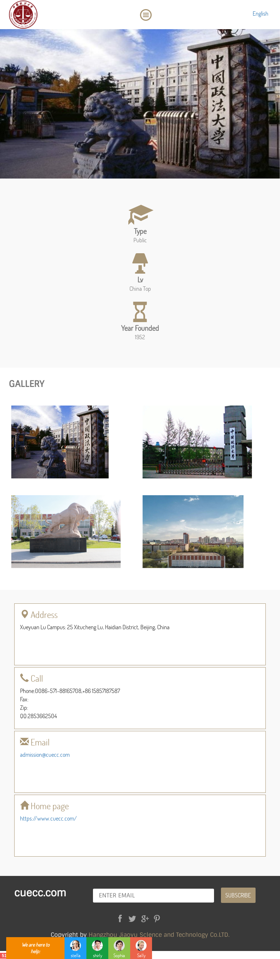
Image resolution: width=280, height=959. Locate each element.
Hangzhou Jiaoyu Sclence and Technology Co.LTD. (159, 935)
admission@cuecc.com (45, 754)
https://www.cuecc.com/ (48, 818)
